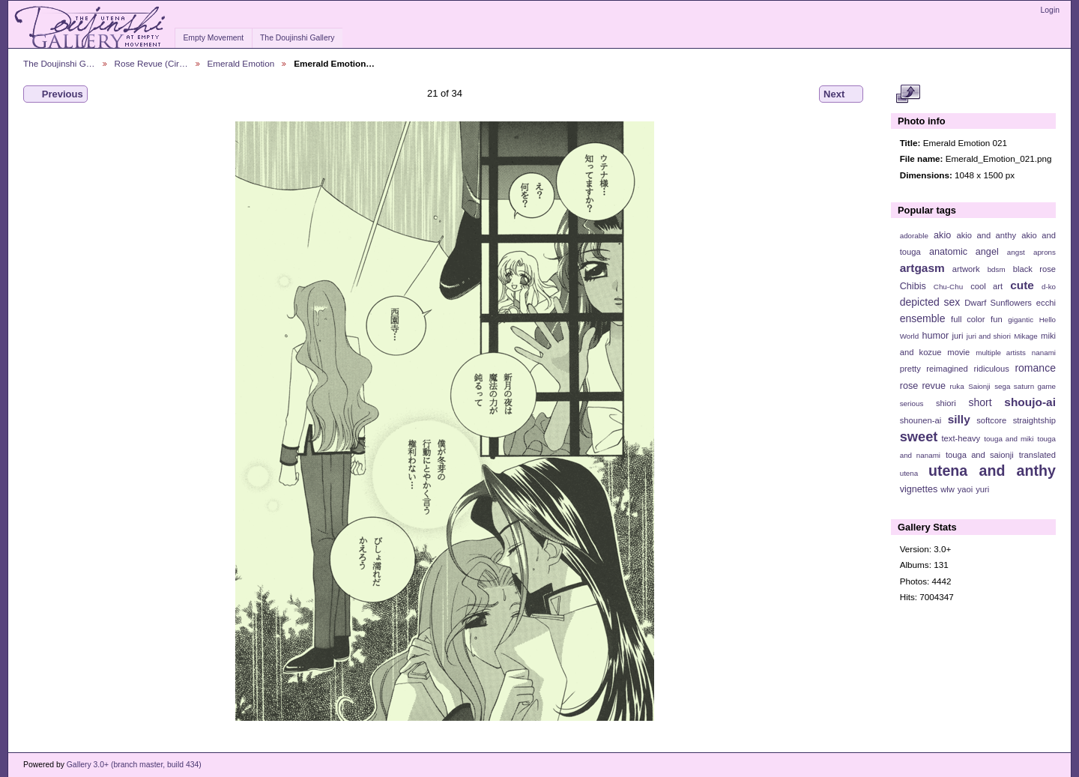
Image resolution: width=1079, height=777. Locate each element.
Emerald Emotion (241, 63)
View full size (908, 94)
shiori (946, 403)
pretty (910, 368)
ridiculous (991, 368)
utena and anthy (992, 470)
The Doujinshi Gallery (297, 38)
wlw (947, 489)
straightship (1034, 420)
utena (909, 473)
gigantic (1020, 319)
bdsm (997, 269)
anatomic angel (964, 252)
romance (1035, 368)
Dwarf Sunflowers (998, 302)
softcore (991, 420)
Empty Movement (213, 38)
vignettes (919, 489)
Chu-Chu (948, 286)
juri (958, 335)
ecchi (1046, 302)
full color (968, 319)
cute (1022, 285)
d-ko (1049, 286)
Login (1050, 10)
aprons (1044, 252)
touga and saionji (980, 454)
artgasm (922, 267)
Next (841, 94)
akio (942, 235)
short (979, 402)
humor (935, 335)
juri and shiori (989, 336)
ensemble (923, 318)
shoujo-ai (1030, 402)
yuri (982, 489)
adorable (914, 236)
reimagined (947, 368)
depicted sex (930, 302)
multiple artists (1001, 352)
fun (997, 319)
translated (1037, 454)
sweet (919, 436)
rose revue (923, 386)
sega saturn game (1025, 386)
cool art (986, 286)
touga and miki (1008, 439)
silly (959, 419)
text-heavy (960, 438)
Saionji (979, 386)
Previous (55, 94)
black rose (1034, 268)
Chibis (913, 286)
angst (1016, 252)
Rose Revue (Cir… (151, 63)
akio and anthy (986, 235)
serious (912, 403)
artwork (966, 268)
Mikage (1026, 336)
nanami (1044, 352)
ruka (957, 386)
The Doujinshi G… (59, 63)
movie (958, 352)
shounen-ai (921, 420)
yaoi (965, 489)
